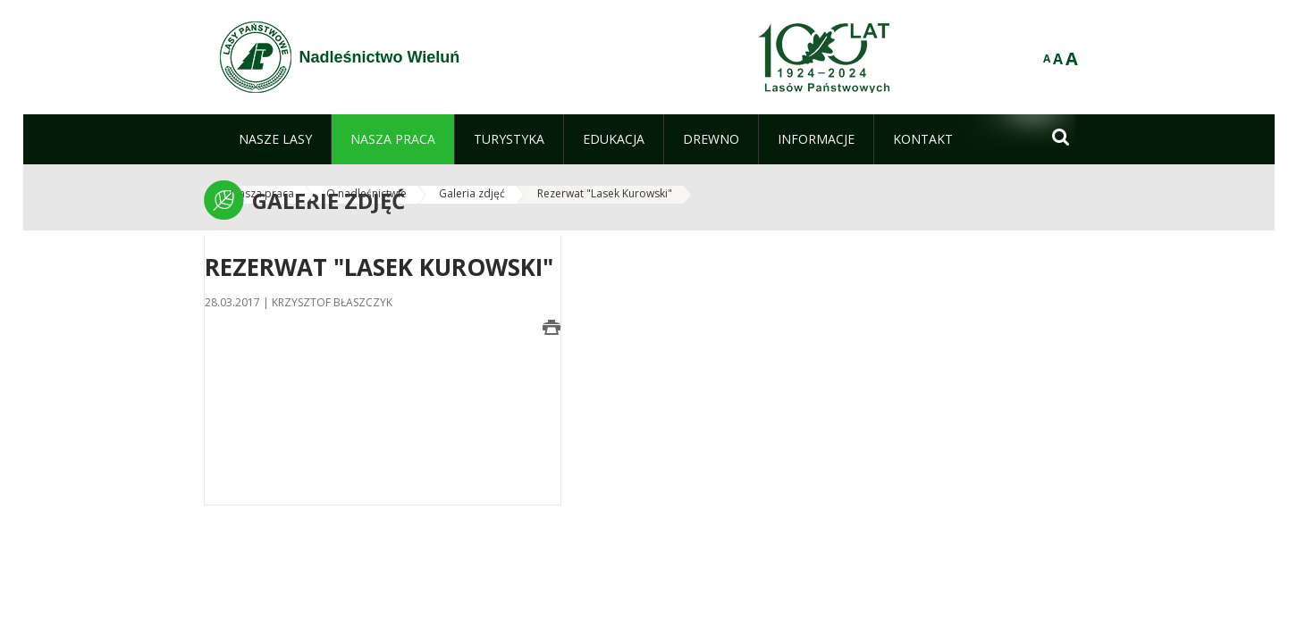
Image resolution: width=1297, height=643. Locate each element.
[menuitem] (275, 139)
